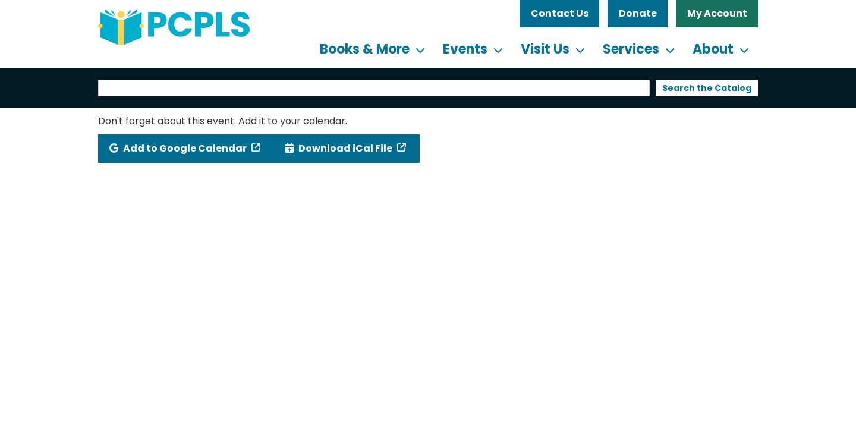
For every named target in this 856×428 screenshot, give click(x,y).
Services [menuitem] (631, 49)
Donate (638, 13)
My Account (717, 13)
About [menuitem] (713, 49)
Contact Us (559, 13)
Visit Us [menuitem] (545, 49)
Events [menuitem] (465, 49)
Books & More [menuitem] (365, 49)
